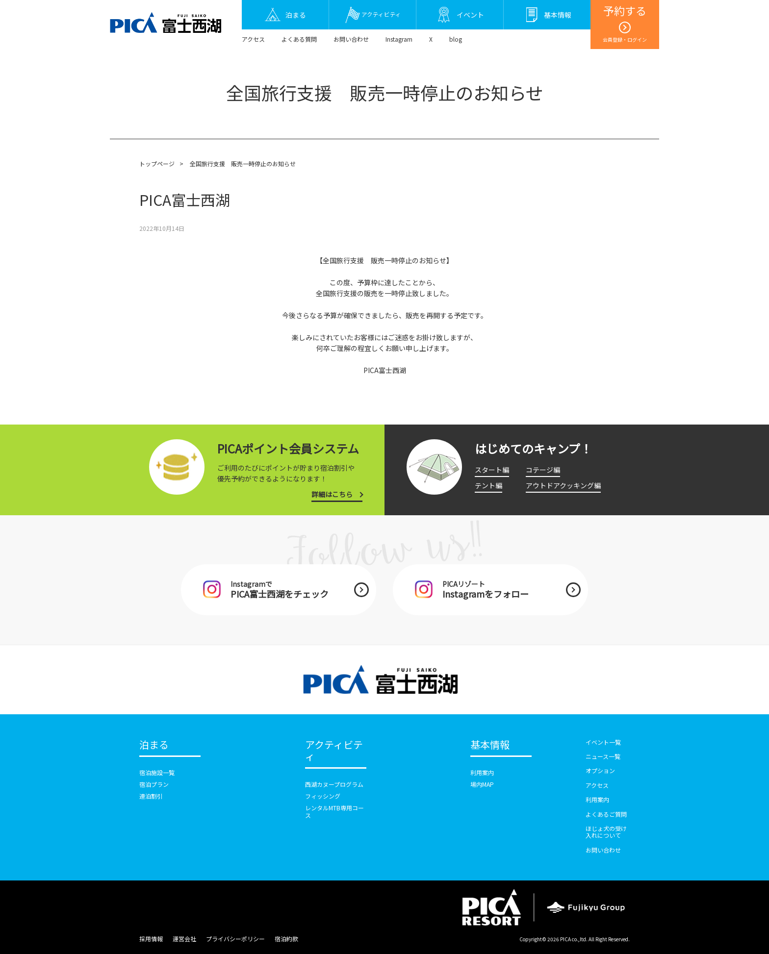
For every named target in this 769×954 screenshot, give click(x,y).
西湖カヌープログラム (334, 784)
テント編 (488, 485)
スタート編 (492, 470)
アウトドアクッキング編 (563, 485)
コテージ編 (543, 470)
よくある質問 (299, 39)
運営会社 (184, 938)
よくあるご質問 (606, 814)
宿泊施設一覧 (157, 772)
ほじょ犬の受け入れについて (606, 831)
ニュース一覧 (603, 756)
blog (455, 39)
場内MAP (482, 784)
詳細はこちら (332, 494)
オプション (600, 770)
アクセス (253, 39)
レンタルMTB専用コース (334, 811)
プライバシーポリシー (235, 938)
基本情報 (490, 745)
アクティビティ (334, 751)
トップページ (157, 163)
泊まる (154, 745)
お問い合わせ (351, 39)
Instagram (398, 39)
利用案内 (482, 772)
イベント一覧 (603, 742)
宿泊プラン (154, 784)
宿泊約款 (286, 938)
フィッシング (322, 796)
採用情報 (151, 938)
